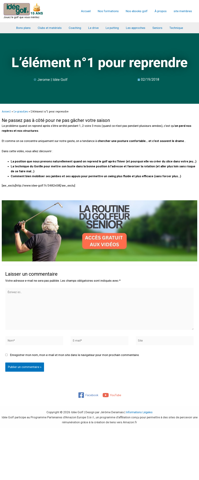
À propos (162, 11)
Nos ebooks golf (139, 11)
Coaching (76, 28)
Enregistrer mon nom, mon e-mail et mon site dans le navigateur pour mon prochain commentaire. (74, 357)
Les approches (134, 28)
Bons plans (27, 28)
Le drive (94, 28)
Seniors (155, 28)
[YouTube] (112, 398)
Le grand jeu (22, 111)
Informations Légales (139, 415)
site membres (183, 11)
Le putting (111, 28)
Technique (172, 28)
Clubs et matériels (52, 28)
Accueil (90, 11)
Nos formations (111, 11)
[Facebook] (88, 398)
